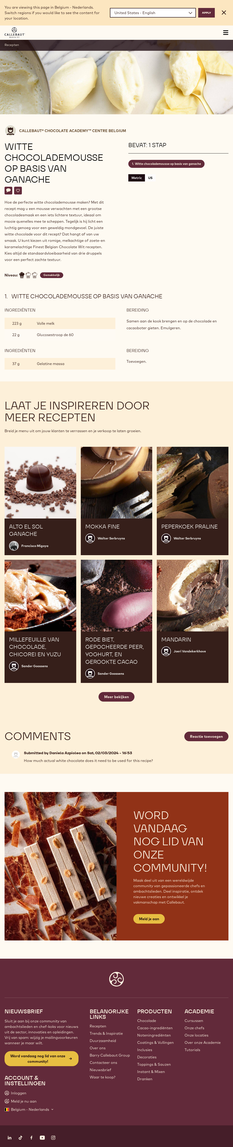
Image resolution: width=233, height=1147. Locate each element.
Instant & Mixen (151, 1071)
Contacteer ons (103, 1062)
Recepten (12, 45)
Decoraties (147, 1057)
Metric (137, 178)
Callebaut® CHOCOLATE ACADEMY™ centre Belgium (72, 130)
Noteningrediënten (154, 1035)
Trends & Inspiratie (106, 1033)
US (150, 178)
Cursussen (194, 1020)
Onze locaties (196, 1035)
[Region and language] (153, 13)
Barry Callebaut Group (110, 1055)
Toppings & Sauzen (154, 1064)
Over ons (98, 1048)
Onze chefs (194, 1028)
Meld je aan (149, 919)
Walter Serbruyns (111, 538)
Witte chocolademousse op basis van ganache (168, 164)
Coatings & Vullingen (155, 1042)
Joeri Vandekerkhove (190, 651)
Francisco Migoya (34, 546)
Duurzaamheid (103, 1040)
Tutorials (192, 1049)
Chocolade (146, 1020)
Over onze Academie (203, 1042)
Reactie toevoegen (206, 736)
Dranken (144, 1079)
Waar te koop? (102, 1077)
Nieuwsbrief (100, 1070)
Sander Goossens (34, 666)
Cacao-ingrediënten (155, 1028)
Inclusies (144, 1049)
